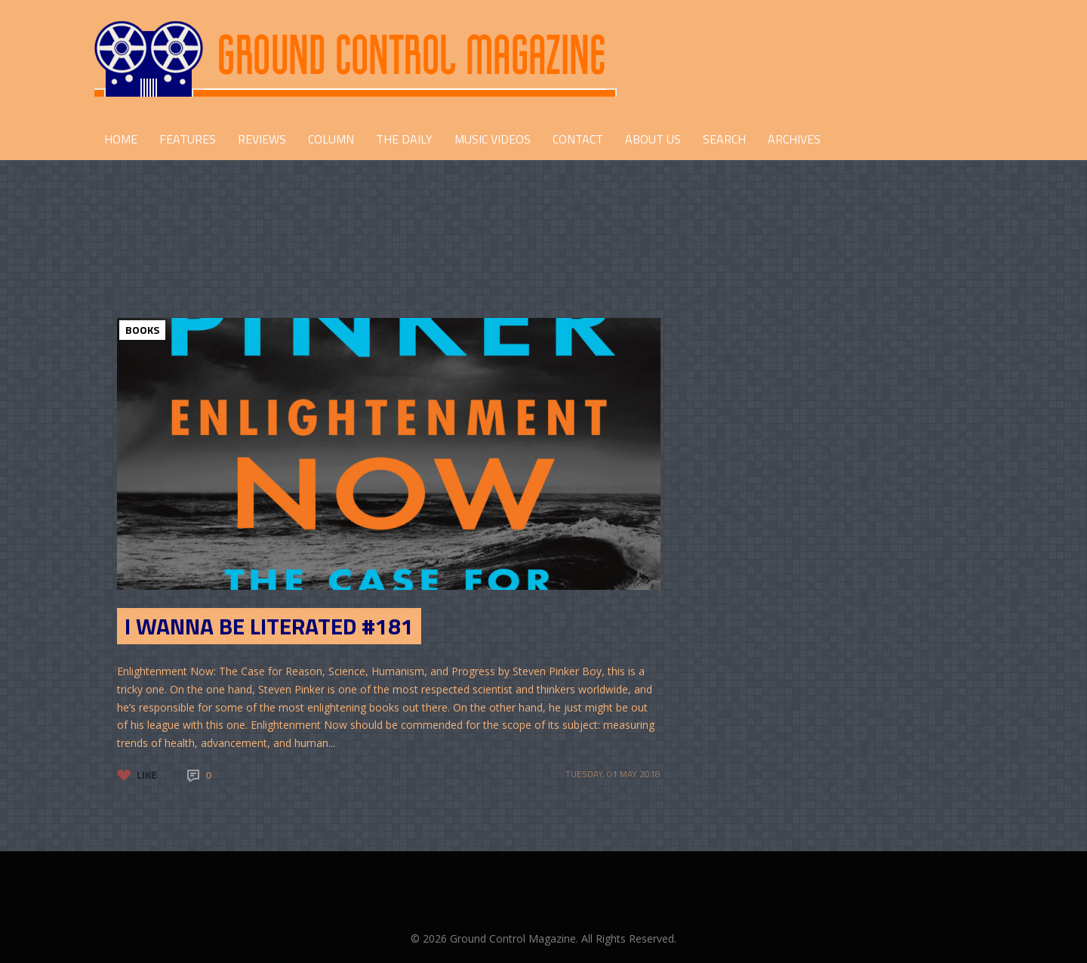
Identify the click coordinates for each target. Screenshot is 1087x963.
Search (724, 139)
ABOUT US (653, 139)
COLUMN (331, 139)
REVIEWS (262, 139)
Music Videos (492, 139)
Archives (794, 139)
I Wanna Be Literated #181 (269, 626)
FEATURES (187, 139)
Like (147, 774)
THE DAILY (404, 139)
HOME (120, 139)
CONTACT (578, 139)
